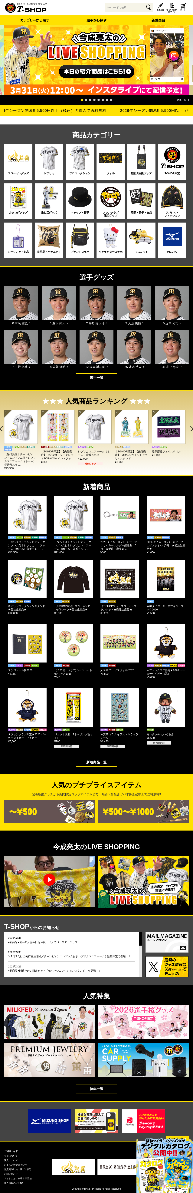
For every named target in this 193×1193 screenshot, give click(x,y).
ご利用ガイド (11, 1151)
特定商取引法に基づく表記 (17, 1169)
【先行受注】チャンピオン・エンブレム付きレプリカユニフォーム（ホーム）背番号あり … (26, 545)
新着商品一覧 (96, 762)
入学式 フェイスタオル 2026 (117, 670)
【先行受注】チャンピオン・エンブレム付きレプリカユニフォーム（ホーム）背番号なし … (72, 545)
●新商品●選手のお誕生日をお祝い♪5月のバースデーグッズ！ (44, 942)
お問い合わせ (11, 1174)
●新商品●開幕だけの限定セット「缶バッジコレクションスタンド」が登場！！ (54, 970)
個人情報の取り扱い (14, 1183)
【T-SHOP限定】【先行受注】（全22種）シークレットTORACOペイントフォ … (59, 455)
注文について (11, 1160)
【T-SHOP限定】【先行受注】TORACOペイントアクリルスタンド (133, 455)
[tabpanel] (96, 60)
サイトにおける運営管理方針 (19, 1178)
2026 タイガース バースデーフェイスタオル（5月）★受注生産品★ (166, 545)
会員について (11, 1156)
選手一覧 (96, 378)
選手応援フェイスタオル (168, 451)
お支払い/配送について (15, 1165)
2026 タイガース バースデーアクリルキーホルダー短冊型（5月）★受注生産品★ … (118, 545)
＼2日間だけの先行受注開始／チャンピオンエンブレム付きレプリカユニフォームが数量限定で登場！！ (69, 956)
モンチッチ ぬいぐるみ (160, 734)
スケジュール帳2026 (20, 670)
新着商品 (158, 17)
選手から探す (96, 20)
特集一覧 (181, 100)
